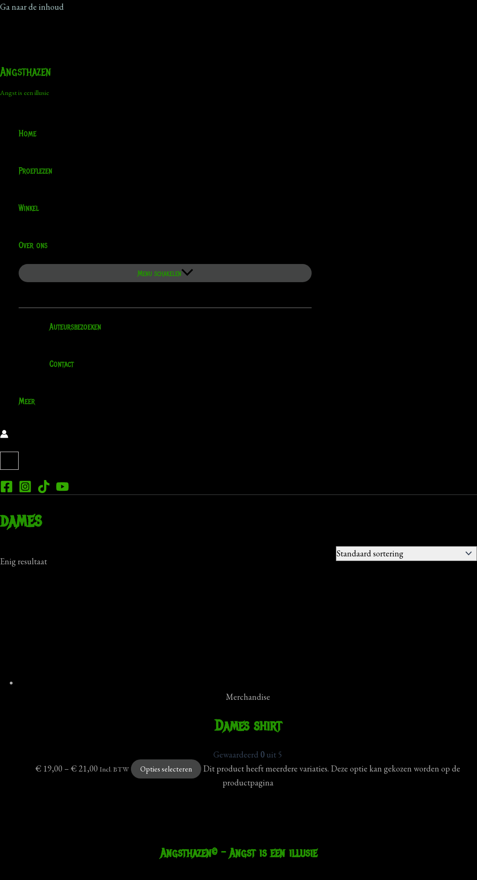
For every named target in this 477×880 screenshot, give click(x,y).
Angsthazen (25, 71)
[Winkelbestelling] (406, 553)
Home (27, 134)
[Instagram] (25, 490)
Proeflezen (35, 171)
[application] (54, 245)
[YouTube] (62, 490)
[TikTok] (43, 490)
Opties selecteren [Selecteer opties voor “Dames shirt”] (166, 769)
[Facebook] (6, 490)
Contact (55, 364)
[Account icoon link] (4, 435)
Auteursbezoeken (69, 327)
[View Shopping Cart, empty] (9, 461)
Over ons (39, 245)
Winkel (29, 208)
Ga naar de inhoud (32, 6)
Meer (27, 401)
